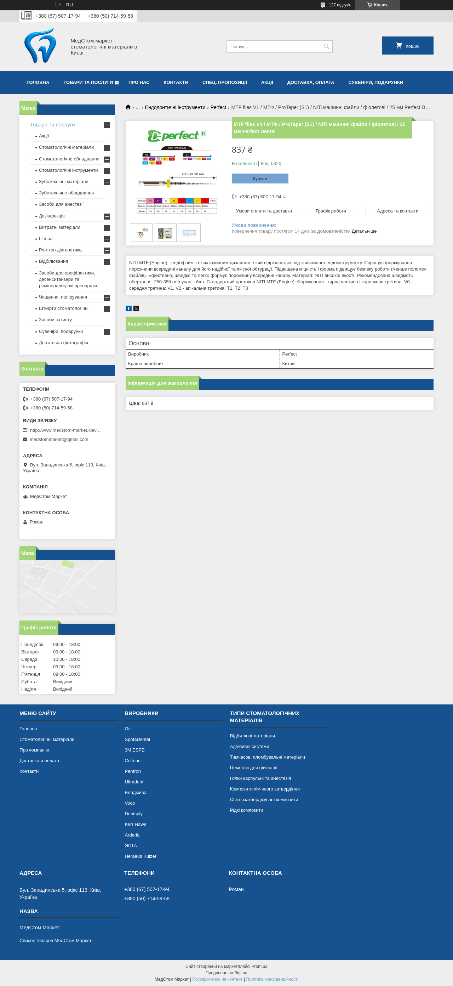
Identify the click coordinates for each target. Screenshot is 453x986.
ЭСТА (131, 845)
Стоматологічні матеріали (66, 147)
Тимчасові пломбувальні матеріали (267, 757)
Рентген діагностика (60, 250)
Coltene (133, 760)
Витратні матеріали (59, 227)
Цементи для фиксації (253, 767)
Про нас (138, 82)
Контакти (176, 82)
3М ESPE (134, 750)
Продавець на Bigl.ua (226, 972)
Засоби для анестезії (61, 204)
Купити (260, 178)
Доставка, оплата (310, 82)
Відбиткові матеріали (252, 735)
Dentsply (134, 813)
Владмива (135, 792)
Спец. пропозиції (224, 82)
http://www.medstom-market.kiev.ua (65, 430)
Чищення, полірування (63, 297)
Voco (130, 803)
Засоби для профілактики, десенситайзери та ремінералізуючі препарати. (68, 279)
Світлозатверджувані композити (264, 799)
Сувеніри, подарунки (375, 82)
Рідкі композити (246, 810)
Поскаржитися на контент (217, 979)
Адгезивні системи (249, 746)
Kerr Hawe (135, 824)
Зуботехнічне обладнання (66, 193)
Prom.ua (260, 966)
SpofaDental (137, 739)
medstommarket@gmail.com (59, 439)
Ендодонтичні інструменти (175, 107)
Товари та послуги (88, 82)
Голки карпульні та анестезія (260, 778)
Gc (128, 728)
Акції (267, 82)
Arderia (132, 835)
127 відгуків (340, 4)
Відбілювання (53, 261)
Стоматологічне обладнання (69, 159)
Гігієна (46, 238)
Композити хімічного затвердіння (265, 789)
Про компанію (34, 750)
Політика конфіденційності (272, 979)
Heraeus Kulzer (140, 856)
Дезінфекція (52, 216)
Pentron (133, 771)
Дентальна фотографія (63, 342)
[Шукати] (326, 46)
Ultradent (134, 781)
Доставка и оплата (39, 760)
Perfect (218, 107)
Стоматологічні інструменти (68, 170)
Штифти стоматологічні (63, 308)
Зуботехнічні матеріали (63, 181)
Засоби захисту (55, 319)
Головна (38, 82)
